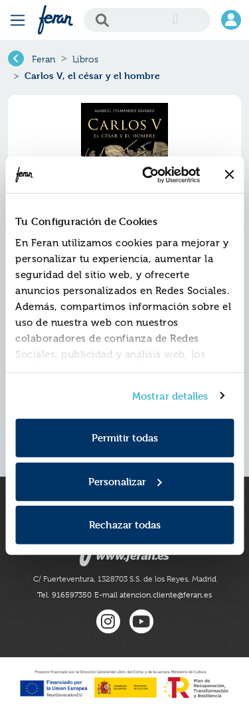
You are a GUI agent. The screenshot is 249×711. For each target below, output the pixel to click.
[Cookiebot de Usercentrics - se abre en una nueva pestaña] (148, 174)
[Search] (147, 20)
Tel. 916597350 (64, 594)
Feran (44, 59)
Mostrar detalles (170, 395)
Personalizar (125, 481)
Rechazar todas (125, 524)
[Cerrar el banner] (229, 174)
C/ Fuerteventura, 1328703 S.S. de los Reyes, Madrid (124, 579)
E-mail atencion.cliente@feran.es (153, 594)
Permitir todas (125, 438)
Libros (85, 59)
